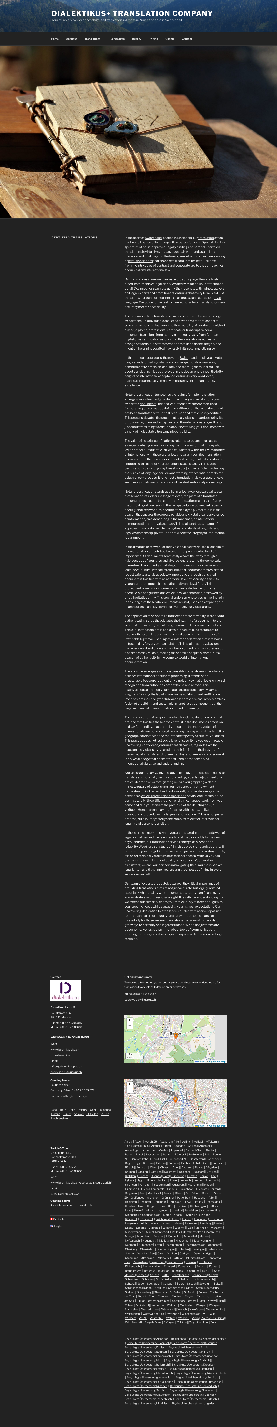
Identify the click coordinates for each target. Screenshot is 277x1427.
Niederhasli (182, 1240)
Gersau (168, 1193)
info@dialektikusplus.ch (64, 1193)
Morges (129, 1236)
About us (71, 38)
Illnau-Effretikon (144, 1210)
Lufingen (154, 1227)
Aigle (145, 1145)
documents (148, 404)
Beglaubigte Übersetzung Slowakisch (192, 1390)
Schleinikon (132, 1279)
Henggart (145, 1201)
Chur (72, 1109)
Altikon (192, 1145)
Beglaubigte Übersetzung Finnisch (190, 1351)
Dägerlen (211, 1167)
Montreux (212, 1231)
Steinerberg (144, 1292)
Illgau (128, 1210)
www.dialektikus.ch (62, 1055)
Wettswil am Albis (153, 1313)
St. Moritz (190, 1292)
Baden (129, 1154)
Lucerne (179, 1227)
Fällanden (131, 1184)
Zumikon (202, 1322)
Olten (160, 1253)
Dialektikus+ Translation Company (132, 13)
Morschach (144, 1236)
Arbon (146, 1150)
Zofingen (169, 1322)
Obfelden (183, 1249)
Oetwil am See (146, 1253)
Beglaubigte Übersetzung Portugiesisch (148, 1381)
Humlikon (181, 1206)
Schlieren (148, 1279)
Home (55, 38)
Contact (187, 38)
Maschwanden (134, 1231)
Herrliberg (160, 1201)
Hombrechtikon (134, 1206)
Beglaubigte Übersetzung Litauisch (190, 1368)
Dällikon (130, 1171)
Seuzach (168, 1283)
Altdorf (167, 1145)
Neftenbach (132, 1240)
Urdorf (192, 1300)
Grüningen (168, 1197)
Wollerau (183, 1318)
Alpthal (155, 1145)
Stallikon (160, 1287)
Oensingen (198, 1249)
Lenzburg (206, 1223)
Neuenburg (149, 1240)
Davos (199, 1167)
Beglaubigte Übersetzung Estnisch (145, 1351)
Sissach (192, 1283)
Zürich (105, 1114)
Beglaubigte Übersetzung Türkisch (195, 1398)
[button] (175, 1035)
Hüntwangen (198, 1206)
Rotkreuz (149, 1270)
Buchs (206, 1163)
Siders (180, 1283)
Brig (127, 1163)
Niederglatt (166, 1240)
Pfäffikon (177, 1257)
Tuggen (189, 1296)
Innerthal (177, 1210)
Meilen (176, 1231)
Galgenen (131, 1193)
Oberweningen (166, 1249)
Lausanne (105, 1109)
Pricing (153, 38)
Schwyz (79, 1114)
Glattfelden (192, 1193)
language (172, 251)
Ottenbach (147, 1257)
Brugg (136, 1163)
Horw (162, 1206)
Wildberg (130, 1318)
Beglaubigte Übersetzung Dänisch (145, 1347)
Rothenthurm (133, 1270)
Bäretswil (180, 1154)
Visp (221, 1300)
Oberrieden (147, 1249)
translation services (166, 842)
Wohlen (170, 1318)
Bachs (210, 1150)
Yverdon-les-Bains (212, 1318)
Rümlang (177, 1270)
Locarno (141, 1227)
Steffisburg (212, 1287)
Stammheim (176, 1287)
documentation (136, 662)
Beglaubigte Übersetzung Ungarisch (194, 1403)
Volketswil (142, 1305)
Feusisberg (178, 1184)
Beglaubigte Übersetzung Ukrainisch (146, 1403)
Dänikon (143, 1171)
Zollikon (182, 1322)
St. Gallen (92, 1114)
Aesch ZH (151, 1141)
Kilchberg (131, 1214)
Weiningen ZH (215, 1309)
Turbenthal (203, 1296)
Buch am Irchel (190, 1163)
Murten (204, 1236)
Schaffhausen (180, 1275)
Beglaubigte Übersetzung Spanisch (194, 1394)
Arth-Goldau (160, 1150)
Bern (63, 1109)
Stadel (148, 1287)
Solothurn (205, 1283)
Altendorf (179, 1145)
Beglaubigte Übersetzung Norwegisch (150, 1377)
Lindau (129, 1227)
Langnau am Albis (136, 1223)
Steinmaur (160, 1292)
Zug (191, 1322)
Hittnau (198, 1201)
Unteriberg (178, 1300)
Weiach (182, 1309)
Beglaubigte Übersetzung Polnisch (197, 1377)
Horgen (151, 1206)
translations (133, 251)
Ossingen (185, 1253)
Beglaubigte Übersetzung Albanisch (146, 1338)
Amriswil (204, 1145)
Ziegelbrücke (153, 1322)
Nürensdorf (145, 1244)
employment (205, 786)
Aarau (128, 1141)
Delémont (170, 1171)
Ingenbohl (163, 1210)
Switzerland (153, 238)
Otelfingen (131, 1257)
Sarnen (154, 1275)
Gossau (206, 1193)
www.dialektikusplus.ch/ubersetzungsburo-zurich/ (81, 1182)
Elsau (173, 1180)
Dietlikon (130, 1176)
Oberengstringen (194, 1244)
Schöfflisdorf (164, 1279)
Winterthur (156, 1318)
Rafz (202, 1257)
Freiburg (82, 1109)
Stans (189, 1287)
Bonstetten (197, 1158)
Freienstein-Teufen (207, 1188)
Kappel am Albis (210, 1210)
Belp (207, 1154)
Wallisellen (186, 1305)
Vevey (212, 1300)
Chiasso (165, 1167)
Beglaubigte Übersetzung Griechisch (196, 1355)
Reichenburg (175, 1262)
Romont (201, 1266)
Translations (94, 38)
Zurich (214, 1322)
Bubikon (173, 1163)
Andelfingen (132, 1150)
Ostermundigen (203, 1253)
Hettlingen (175, 1201)
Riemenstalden (152, 1266)
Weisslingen (132, 1313)
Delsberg (184, 1171)
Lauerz (154, 1223)
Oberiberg (131, 1249)
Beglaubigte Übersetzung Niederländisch (200, 1373)
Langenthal (216, 1219)
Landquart (200, 1219)
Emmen (198, 1180)
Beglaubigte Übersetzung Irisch (143, 1360)
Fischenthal (194, 1184)
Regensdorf (157, 1262)
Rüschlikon (192, 1270)
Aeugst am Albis (169, 1141)
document (210, 325)
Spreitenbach (133, 1287)
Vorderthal (157, 1305)
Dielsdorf (198, 1171)
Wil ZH (143, 1318)
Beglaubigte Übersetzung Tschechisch (148, 1398)
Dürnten (192, 1176)
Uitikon (141, 1300)
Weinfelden (196, 1309)
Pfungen (191, 1257)
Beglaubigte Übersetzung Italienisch (146, 1364)
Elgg (139, 1180)
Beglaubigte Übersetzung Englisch (190, 1347)
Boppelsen (212, 1158)
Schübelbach (183, 1279)
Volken (129, 1305)
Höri (170, 1206)
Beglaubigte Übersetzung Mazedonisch (148, 1373)
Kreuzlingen (202, 1214)
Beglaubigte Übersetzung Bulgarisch (194, 1343)
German (212, 334)
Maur (149, 1231)
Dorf (166, 1176)
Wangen (201, 1305)
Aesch (138, 1141)
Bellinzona (195, 1154)
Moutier (159, 1236)
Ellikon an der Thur (156, 1180)
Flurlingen (131, 1188)
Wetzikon (173, 1313)
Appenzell (177, 1150)
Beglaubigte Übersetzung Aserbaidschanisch (198, 1338)
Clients (169, 38)
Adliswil (198, 1141)
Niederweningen (202, 1240)
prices (207, 846)
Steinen (129, 1292)
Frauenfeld (157, 1188)
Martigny (216, 1227)
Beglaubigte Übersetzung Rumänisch (198, 1381)
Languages (117, 38)
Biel (162, 1158)
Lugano (55, 1114)
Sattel (165, 1275)
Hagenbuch (184, 1197)
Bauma (167, 1154)
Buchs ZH (218, 1163)
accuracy (131, 307)
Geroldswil (154, 1193)
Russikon (163, 1270)
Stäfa (199, 1287)
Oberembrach (173, 1244)
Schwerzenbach (204, 1279)
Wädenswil (168, 1309)
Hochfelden (213, 1201)
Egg (213, 1176)
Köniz (189, 1214)
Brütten (161, 1163)
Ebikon (204, 1176)
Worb (195, 1318)
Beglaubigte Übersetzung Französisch (147, 1355)
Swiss (184, 358)
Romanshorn (186, 1266)
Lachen (186, 1219)
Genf (93, 1109)
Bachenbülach (194, 1150)
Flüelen (144, 1188)
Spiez (217, 1283)
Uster (202, 1300)
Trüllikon (177, 1296)
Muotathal (190, 1236)
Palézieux (163, 1257)
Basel (53, 1109)
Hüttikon (214, 1206)
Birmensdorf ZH (177, 1158)
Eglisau (129, 1180)
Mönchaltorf (173, 1236)
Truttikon (163, 1296)
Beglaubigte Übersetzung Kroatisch (193, 1364)
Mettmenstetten (193, 1231)
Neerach (130, 1244)
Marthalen (201, 1227)
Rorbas (213, 1266)
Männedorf (162, 1231)
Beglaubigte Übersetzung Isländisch (188, 1360)
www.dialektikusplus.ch (64, 1049)
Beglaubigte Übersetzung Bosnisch (148, 1343)
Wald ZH (172, 1305)
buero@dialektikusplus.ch (66, 1072)
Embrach (185, 1180)
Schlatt (213, 1275)
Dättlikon (156, 1171)
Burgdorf (141, 1167)
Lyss (190, 1227)
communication (159, 482)
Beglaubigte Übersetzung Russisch (145, 1386)
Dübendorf (177, 1176)
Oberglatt (214, 1244)
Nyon (158, 1244)
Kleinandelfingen (149, 1214)
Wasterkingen (150, 1309)
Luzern (67, 1114)
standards (189, 528)
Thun (152, 1296)
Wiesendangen (191, 1313)
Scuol (140, 1283)
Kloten (167, 1214)
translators (132, 865)
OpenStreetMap (217, 1061)
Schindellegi (199, 1275)
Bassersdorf (152, 1154)
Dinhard (143, 1176)
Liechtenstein (59, 1118)
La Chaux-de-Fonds (167, 1219)
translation (206, 238)
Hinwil (187, 1201)
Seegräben (153, 1283)
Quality (136, 38)
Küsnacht (131, 1219)
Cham (154, 1167)
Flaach (208, 1184)
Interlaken (191, 1210)
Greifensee (137, 1197)
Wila (212, 1313)
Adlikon (186, 1141)
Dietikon (211, 1171)
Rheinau (191, 1262)
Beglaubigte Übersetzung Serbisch (145, 1390)
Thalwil (142, 1296)
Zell (127, 1322)
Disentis (156, 1176)
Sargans (142, 1275)
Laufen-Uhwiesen (172, 1223)
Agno (136, 1145)
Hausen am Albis (204, 1197)
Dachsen (186, 1167)
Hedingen (131, 1201)
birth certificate (154, 800)
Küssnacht (146, 1219)
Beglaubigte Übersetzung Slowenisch (147, 1394)
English (130, 339)
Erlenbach (212, 1180)
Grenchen (153, 1197)
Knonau (178, 1214)
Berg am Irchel (140, 1158)
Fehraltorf (145, 1184)
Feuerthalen (161, 1184)
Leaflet (200, 1061)
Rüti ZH (206, 1270)
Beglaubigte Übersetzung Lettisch (145, 1368)
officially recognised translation (163, 796)
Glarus (179, 1193)
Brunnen (148, 1163)
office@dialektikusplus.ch (66, 1066)
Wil (205, 1313)
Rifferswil (169, 1266)
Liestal (218, 1223)
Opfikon (172, 1253)
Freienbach (186, 1188)
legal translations (140, 261)
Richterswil (205, 1262)
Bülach (129, 1167)
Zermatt (137, 1322)
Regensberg (140, 1262)
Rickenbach (132, 1266)
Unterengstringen (158, 1300)
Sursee (203, 1292)
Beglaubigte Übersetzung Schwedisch (193, 1386)
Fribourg (172, 1188)
